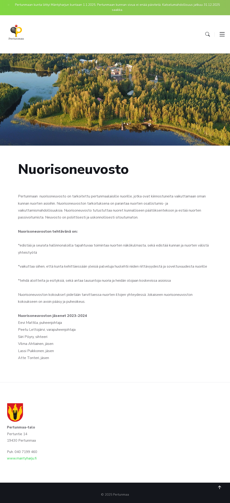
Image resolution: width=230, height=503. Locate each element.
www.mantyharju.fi (22, 458)
